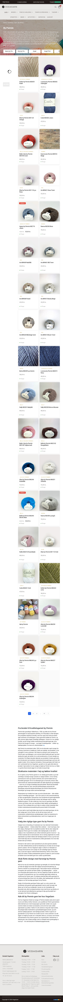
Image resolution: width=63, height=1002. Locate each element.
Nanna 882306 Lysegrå (48, 516)
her (44, 745)
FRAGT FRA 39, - (6, 2)
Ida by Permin (23, 624)
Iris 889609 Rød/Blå (25, 262)
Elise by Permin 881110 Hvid (49, 552)
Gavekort (50, 17)
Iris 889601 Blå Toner (47, 262)
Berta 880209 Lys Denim (26, 371)
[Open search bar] (55, 7)
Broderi (14, 12)
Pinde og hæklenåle (26, 12)
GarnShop (10, 22)
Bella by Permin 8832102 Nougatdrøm (48, 444)
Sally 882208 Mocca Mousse (49, 407)
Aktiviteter (32, 17)
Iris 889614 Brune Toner (48, 335)
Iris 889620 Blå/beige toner (27, 335)
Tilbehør (55, 12)
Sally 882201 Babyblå (25, 407)
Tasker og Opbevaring (42, 12)
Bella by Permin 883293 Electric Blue (26, 516)
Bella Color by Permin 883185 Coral (25, 155)
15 (44, 713)
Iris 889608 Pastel (24, 299)
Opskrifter (14, 17)
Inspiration (41, 17)
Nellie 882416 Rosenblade (27, 552)
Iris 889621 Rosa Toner (48, 190)
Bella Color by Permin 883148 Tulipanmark (25, 444)
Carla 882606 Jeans (47, 118)
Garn (6, 12)
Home (5, 22)
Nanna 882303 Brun (47, 226)
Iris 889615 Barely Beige (48, 299)
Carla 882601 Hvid (25, 588)
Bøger (23, 17)
